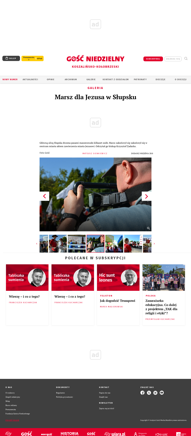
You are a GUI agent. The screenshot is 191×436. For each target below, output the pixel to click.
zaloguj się (173, 59)
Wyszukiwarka (186, 58)
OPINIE (50, 79)
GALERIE (91, 79)
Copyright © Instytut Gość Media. (152, 420)
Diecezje (160, 79)
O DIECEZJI (181, 79)
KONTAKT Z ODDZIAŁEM (116, 79)
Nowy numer (10, 79)
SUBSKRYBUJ (153, 59)
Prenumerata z (28, 58)
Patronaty (140, 79)
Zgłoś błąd (12, 420)
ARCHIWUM (71, 79)
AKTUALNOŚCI (30, 79)
